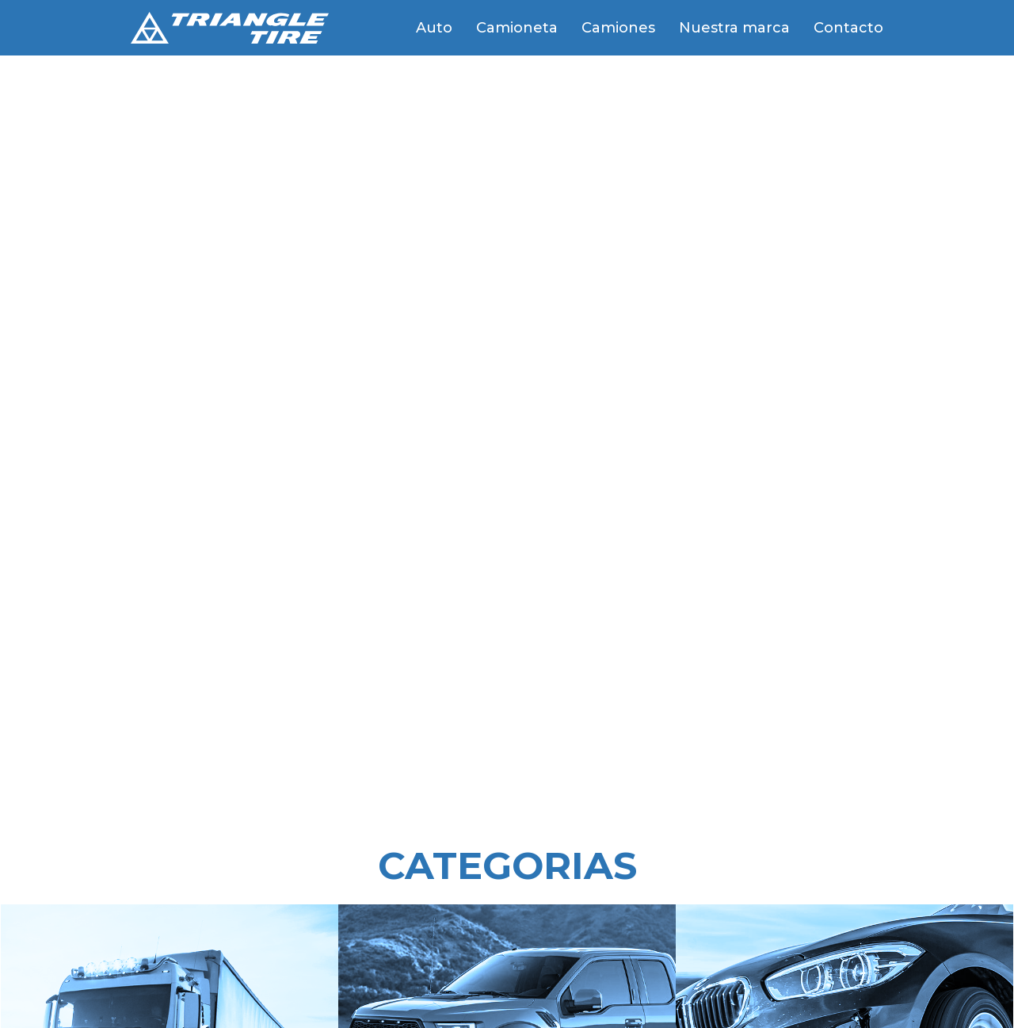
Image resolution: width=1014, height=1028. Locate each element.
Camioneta (517, 27)
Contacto (848, 27)
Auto (434, 27)
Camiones (618, 27)
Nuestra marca (734, 27)
